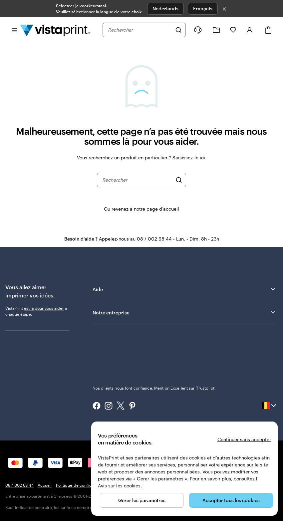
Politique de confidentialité (81, 485)
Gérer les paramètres (141, 500)
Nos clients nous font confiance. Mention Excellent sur (153, 388)
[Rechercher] (178, 30)
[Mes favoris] (233, 30)
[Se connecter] (249, 30)
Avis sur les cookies (119, 485)
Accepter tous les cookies (231, 500)
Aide (184, 289)
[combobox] (140, 30)
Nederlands (165, 8)
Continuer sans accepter (244, 439)
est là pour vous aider (44, 308)
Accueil (45, 485)
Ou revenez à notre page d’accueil (141, 209)
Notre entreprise (184, 312)
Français (202, 8)
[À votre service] (197, 30)
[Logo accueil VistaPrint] (55, 30)
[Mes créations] (216, 30)
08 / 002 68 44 (19, 485)
